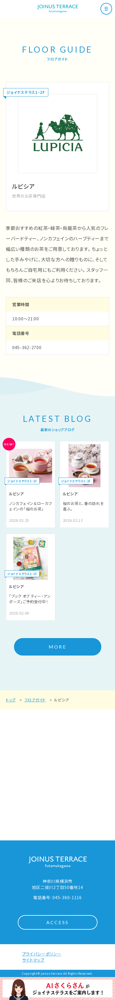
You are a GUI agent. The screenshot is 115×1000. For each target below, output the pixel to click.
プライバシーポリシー (41, 954)
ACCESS (57, 922)
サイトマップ (33, 960)
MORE (57, 646)
